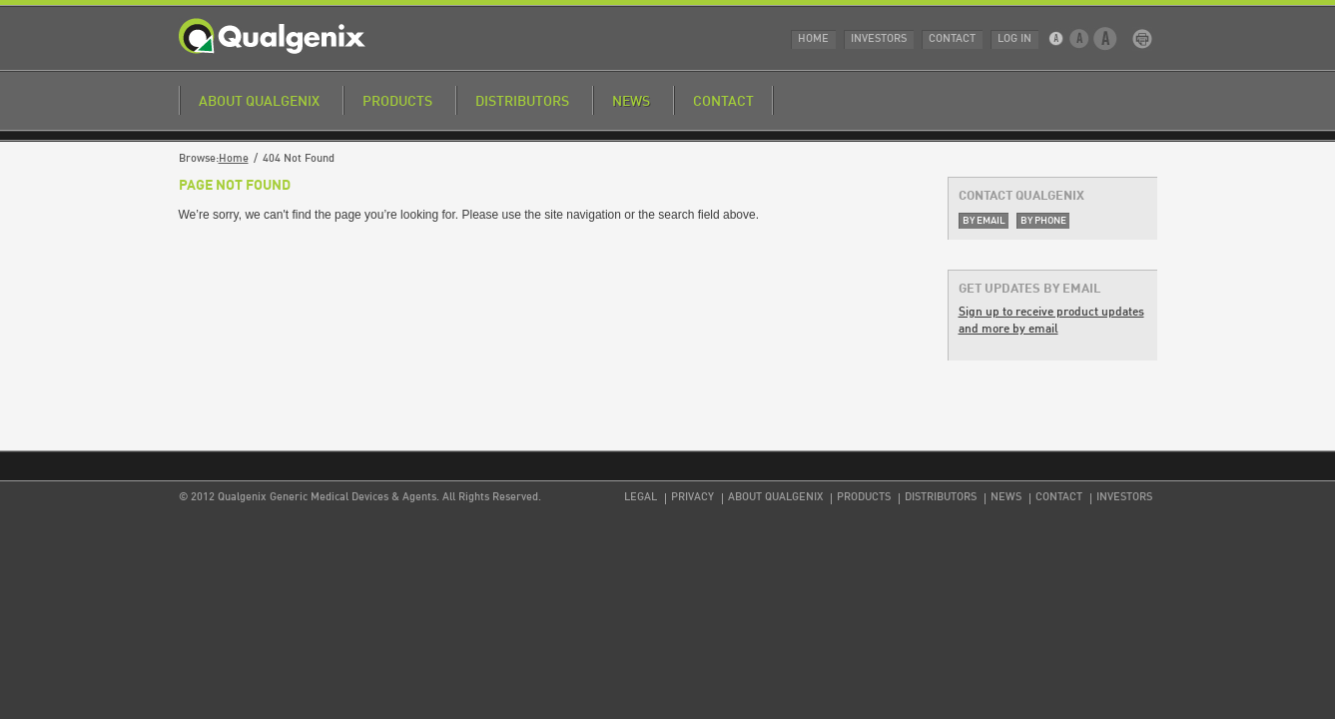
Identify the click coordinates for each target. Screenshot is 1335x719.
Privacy (692, 497)
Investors (879, 39)
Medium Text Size (1079, 39)
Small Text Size (1057, 39)
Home (813, 39)
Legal (640, 497)
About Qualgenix (259, 102)
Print (1142, 39)
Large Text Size (1105, 39)
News (631, 102)
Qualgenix (272, 36)
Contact (952, 39)
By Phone (1043, 221)
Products (397, 102)
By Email (984, 221)
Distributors (522, 102)
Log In (1014, 39)
